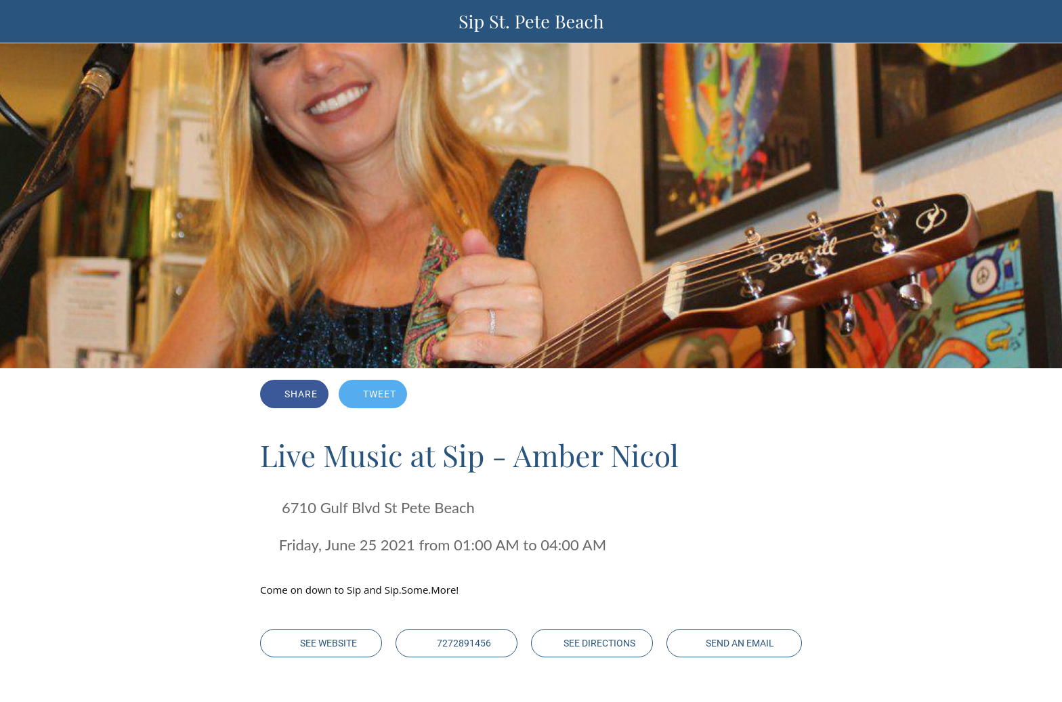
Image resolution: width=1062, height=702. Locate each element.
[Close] (27, 21)
